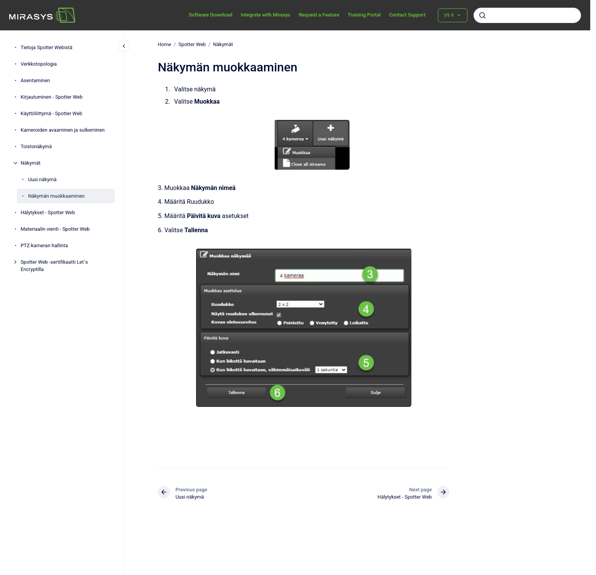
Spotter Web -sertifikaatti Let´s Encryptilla (54, 266)
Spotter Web (192, 44)
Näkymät (31, 163)
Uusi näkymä (42, 179)
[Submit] (482, 15)
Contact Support (407, 15)
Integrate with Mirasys (265, 15)
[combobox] (527, 15)
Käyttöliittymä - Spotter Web (52, 113)
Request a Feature (319, 15)
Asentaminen (35, 80)
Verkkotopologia (39, 64)
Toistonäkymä (36, 146)
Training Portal (364, 15)
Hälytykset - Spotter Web (48, 212)
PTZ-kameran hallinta (44, 245)
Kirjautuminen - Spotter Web (52, 97)
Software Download (210, 15)
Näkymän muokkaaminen (56, 196)
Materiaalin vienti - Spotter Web (55, 229)
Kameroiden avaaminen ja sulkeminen (63, 130)
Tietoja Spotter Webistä (47, 47)
